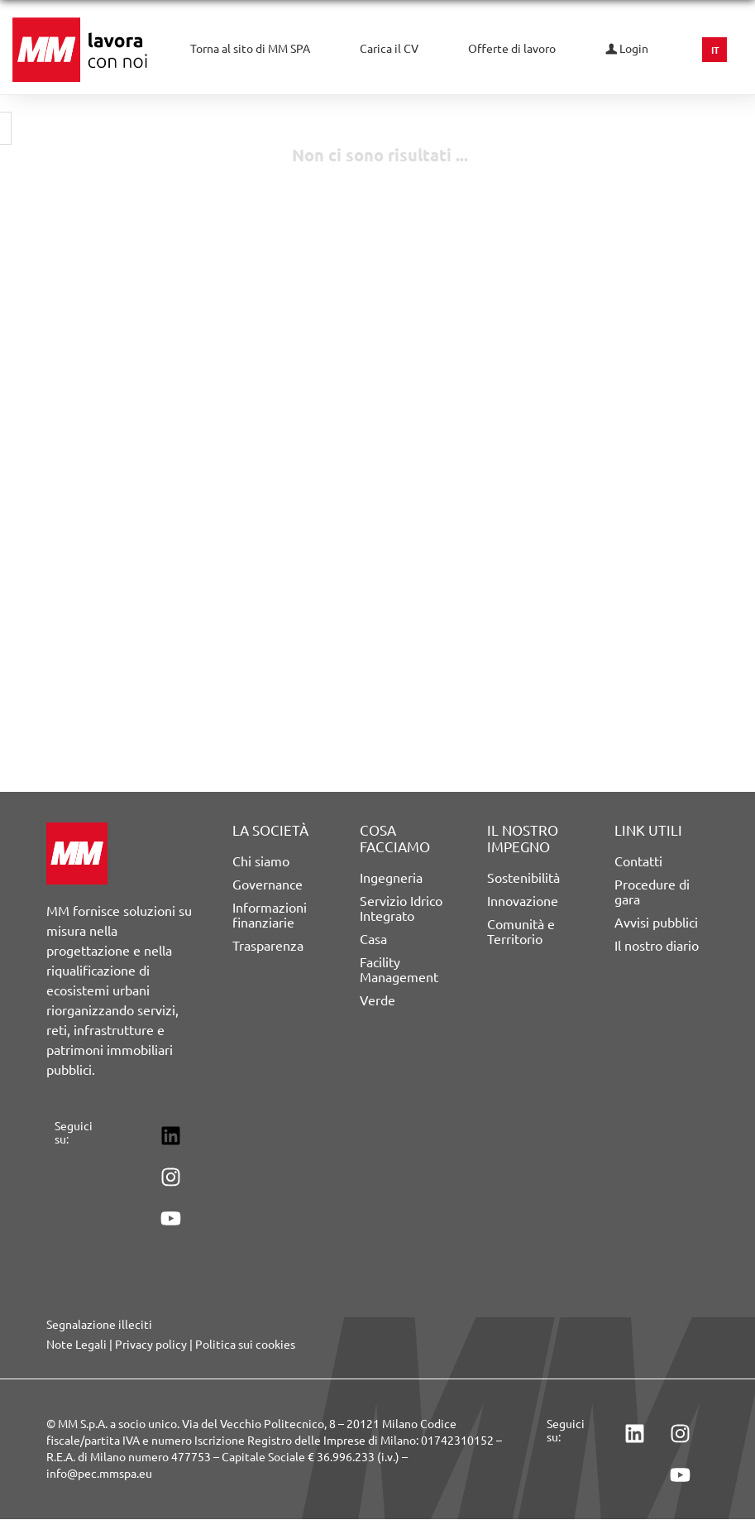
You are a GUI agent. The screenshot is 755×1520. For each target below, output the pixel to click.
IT (715, 50)
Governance (267, 884)
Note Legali (76, 1344)
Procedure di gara (652, 892)
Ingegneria (391, 877)
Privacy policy (151, 1344)
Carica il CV (389, 48)
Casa (373, 939)
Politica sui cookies (245, 1344)
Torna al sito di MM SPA (250, 48)
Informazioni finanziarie (269, 915)
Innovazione (522, 901)
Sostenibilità (523, 877)
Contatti (638, 861)
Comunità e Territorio (521, 932)
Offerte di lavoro (512, 48)
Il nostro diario (656, 945)
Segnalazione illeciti (99, 1324)
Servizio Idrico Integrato (401, 908)
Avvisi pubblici (656, 922)
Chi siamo (260, 861)
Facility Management (399, 970)
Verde (377, 1000)
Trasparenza (267, 945)
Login (626, 48)
